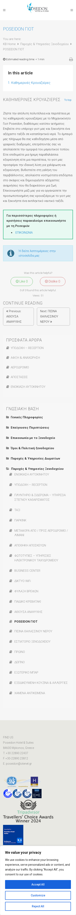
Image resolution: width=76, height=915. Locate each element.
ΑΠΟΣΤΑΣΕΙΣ (19, 377)
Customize (38, 895)
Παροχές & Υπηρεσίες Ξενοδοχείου (45, 44)
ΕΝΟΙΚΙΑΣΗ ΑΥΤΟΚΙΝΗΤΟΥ (28, 387)
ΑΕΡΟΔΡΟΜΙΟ (20, 367)
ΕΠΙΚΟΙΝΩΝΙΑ (24, 232)
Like (22, 281)
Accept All (38, 884)
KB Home (10, 44)
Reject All (38, 906)
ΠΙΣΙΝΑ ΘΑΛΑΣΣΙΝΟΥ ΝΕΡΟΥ (49, 316)
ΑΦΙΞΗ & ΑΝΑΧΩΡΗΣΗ (25, 357)
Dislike (52, 281)
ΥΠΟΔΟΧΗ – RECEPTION (27, 348)
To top (68, 100)
